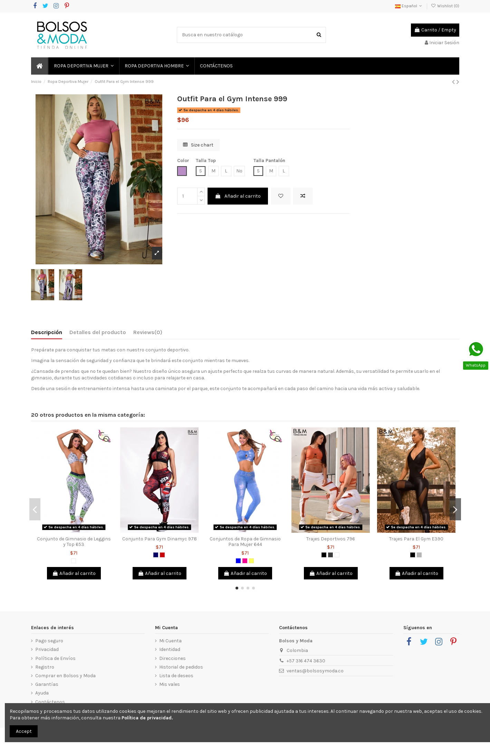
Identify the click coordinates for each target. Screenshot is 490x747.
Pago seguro (49, 641)
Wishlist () (445, 5)
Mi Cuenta (170, 641)
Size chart (198, 145)
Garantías (46, 684)
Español (409, 5)
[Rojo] (162, 554)
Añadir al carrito (238, 196)
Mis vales (169, 684)
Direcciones (172, 658)
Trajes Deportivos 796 (330, 539)
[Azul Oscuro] (155, 554)
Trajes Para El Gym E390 (416, 539)
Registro (44, 667)
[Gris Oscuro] (330, 554)
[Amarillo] (251, 560)
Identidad (169, 649)
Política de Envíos (55, 658)
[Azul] (238, 560)
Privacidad (47, 649)
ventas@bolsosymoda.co (315, 671)
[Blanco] (73, 560)
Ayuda (42, 693)
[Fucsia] (244, 560)
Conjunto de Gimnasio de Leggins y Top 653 (74, 542)
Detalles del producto (97, 332)
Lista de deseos (176, 676)
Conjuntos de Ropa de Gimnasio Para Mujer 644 (245, 542)
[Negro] (323, 554)
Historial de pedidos (181, 667)
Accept (24, 731)
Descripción (46, 332)
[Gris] (419, 554)
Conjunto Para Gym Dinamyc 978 (159, 539)
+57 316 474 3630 (306, 661)
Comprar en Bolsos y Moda (65, 676)
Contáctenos (50, 702)
